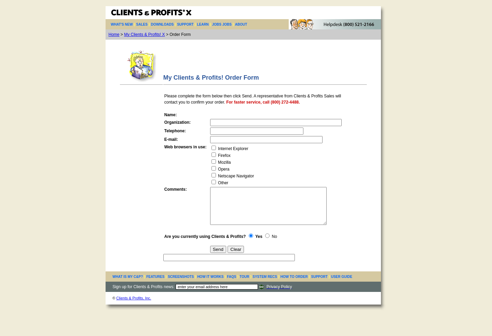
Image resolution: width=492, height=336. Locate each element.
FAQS (231, 284)
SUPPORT (185, 24)
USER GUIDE (341, 284)
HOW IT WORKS (210, 284)
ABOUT (241, 24)
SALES (142, 24)
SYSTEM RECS (264, 284)
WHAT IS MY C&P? (127, 284)
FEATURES (155, 284)
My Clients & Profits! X (144, 34)
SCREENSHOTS (181, 284)
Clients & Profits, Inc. (133, 305)
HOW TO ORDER (294, 284)
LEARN (202, 24)
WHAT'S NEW (122, 24)
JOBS (227, 24)
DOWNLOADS (162, 24)
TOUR (244, 284)
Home (113, 34)
